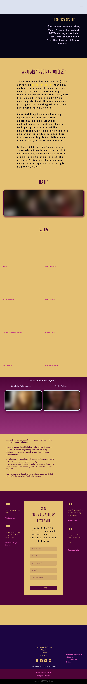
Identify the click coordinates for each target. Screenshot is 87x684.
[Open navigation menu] (81, 7)
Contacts (43, 655)
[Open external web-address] (22, 250)
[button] (37, 660)
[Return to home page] (8, 7)
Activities (43, 653)
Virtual (43, 650)
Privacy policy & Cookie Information (43, 666)
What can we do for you (43, 647)
